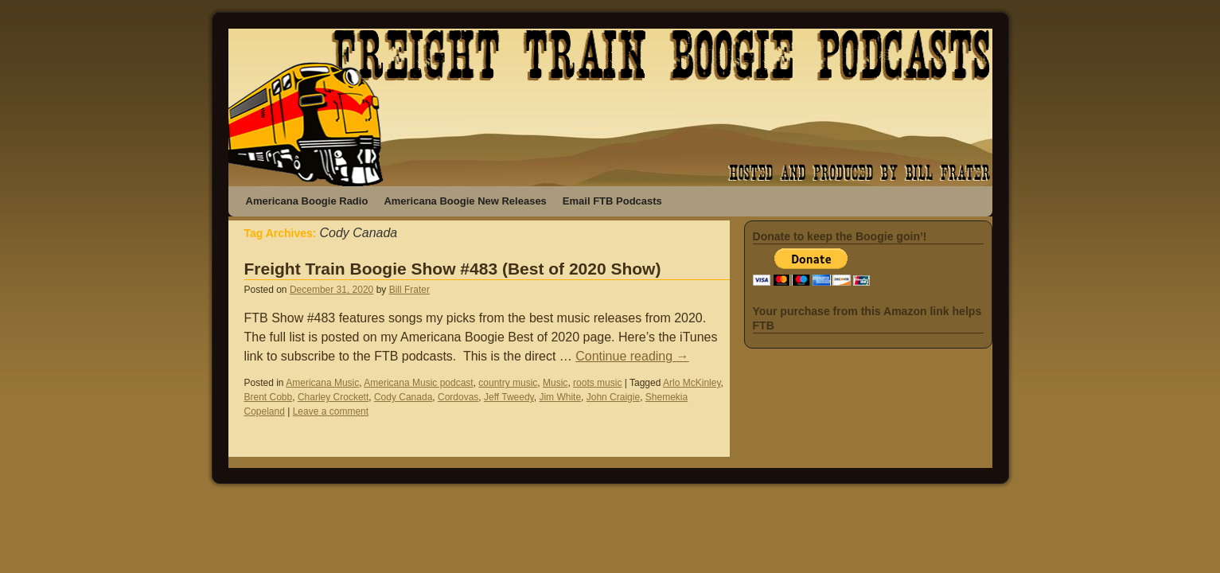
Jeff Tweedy (509, 397)
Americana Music (322, 382)
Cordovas (458, 397)
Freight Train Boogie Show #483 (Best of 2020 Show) (452, 268)
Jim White (560, 397)
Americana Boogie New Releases (465, 201)
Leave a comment (330, 411)
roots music (597, 382)
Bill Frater (409, 289)
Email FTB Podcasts (612, 201)
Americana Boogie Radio (307, 201)
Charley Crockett (333, 397)
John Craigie (613, 397)
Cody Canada (403, 397)
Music (555, 382)
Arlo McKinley (691, 382)
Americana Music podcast (418, 382)
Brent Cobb (268, 397)
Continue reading (631, 356)
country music (507, 382)
